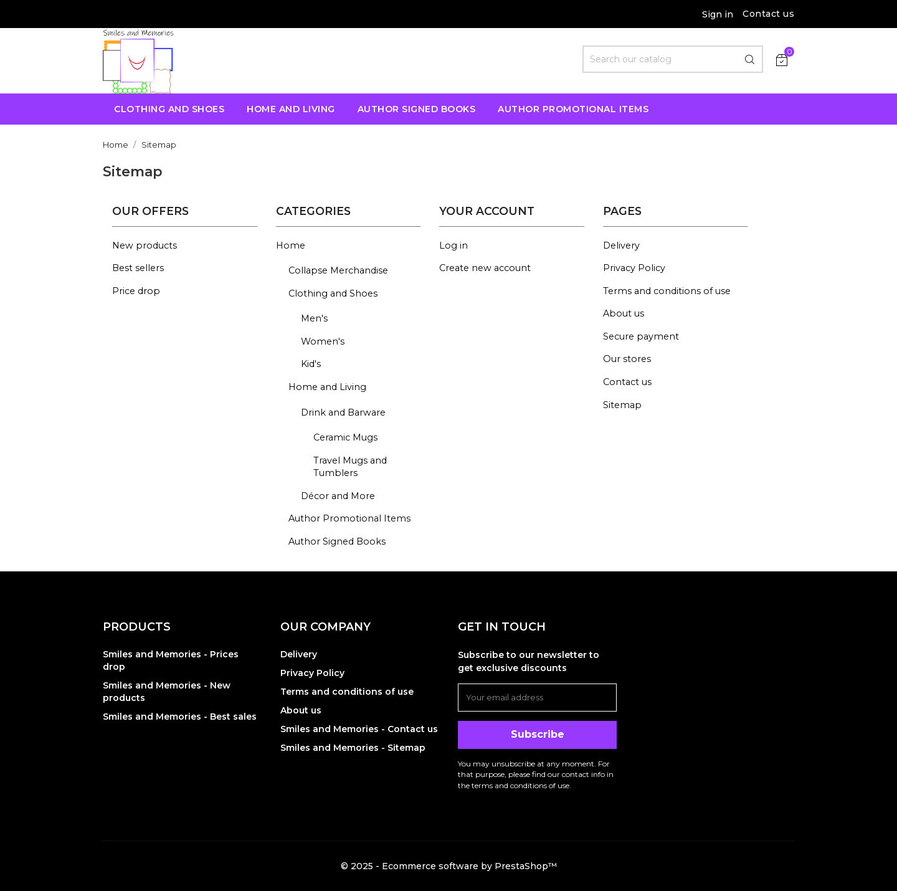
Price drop (136, 291)
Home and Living (327, 387)
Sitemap (622, 405)
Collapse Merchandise (338, 270)
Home (290, 245)
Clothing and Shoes (332, 293)
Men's (314, 318)
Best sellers (138, 268)
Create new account (485, 268)
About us (623, 313)
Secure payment (641, 336)
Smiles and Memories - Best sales (180, 716)
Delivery (621, 245)
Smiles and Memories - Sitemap (352, 747)
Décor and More (338, 496)
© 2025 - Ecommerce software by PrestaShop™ (449, 866)
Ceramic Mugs (345, 437)
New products (144, 245)
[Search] (672, 59)
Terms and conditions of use (667, 291)
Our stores (627, 358)
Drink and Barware (343, 412)
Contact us (768, 13)
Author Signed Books (337, 541)
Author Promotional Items (349, 518)
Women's (322, 341)
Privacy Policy (634, 268)
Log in (453, 245)
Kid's (311, 363)
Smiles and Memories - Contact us (359, 729)
